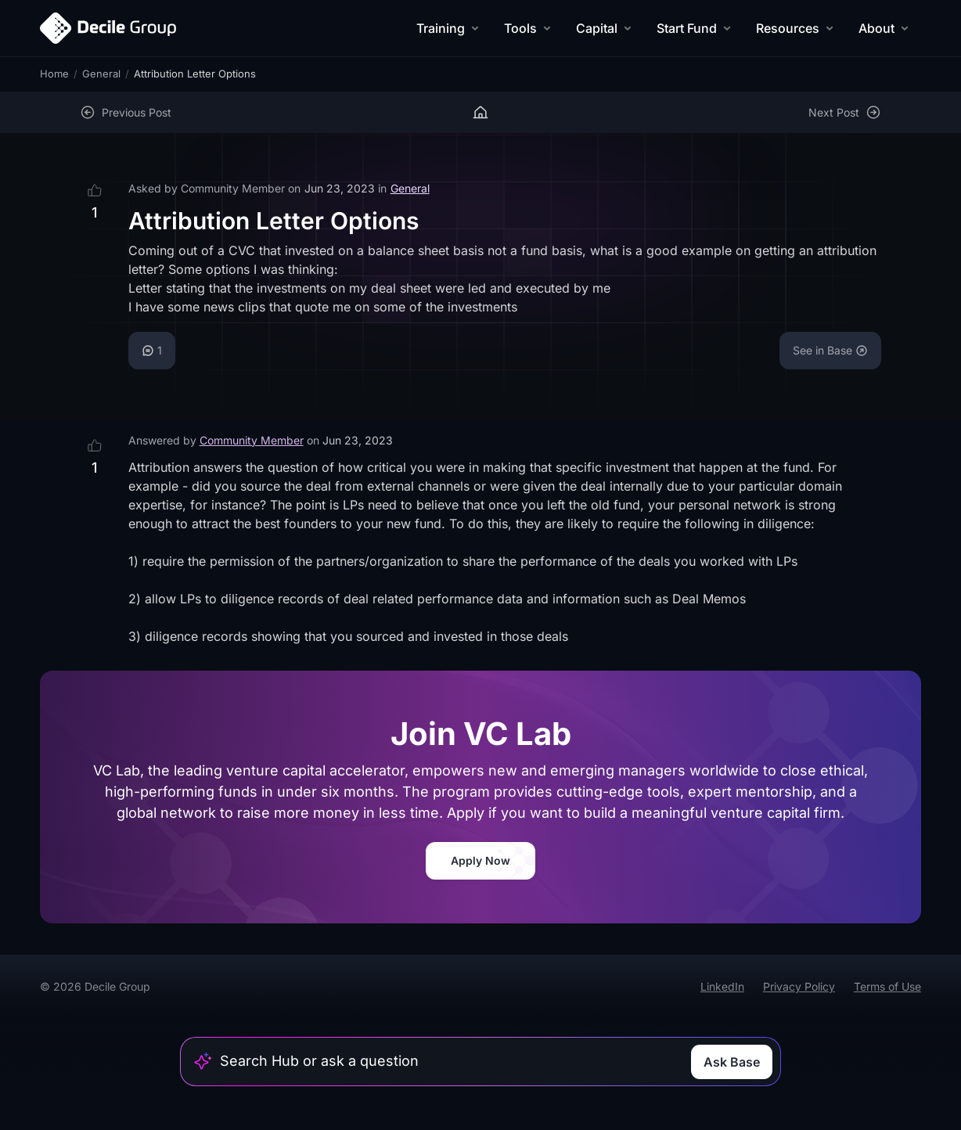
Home (54, 73)
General (101, 73)
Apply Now (480, 860)
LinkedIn (722, 986)
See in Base (830, 350)
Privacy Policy (799, 986)
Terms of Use (887, 986)
